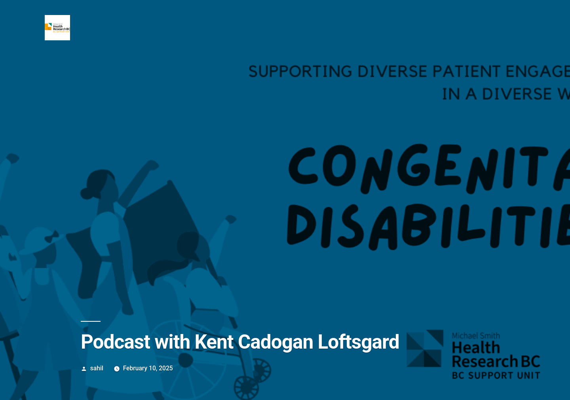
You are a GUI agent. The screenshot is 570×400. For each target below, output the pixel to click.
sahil (96, 368)
